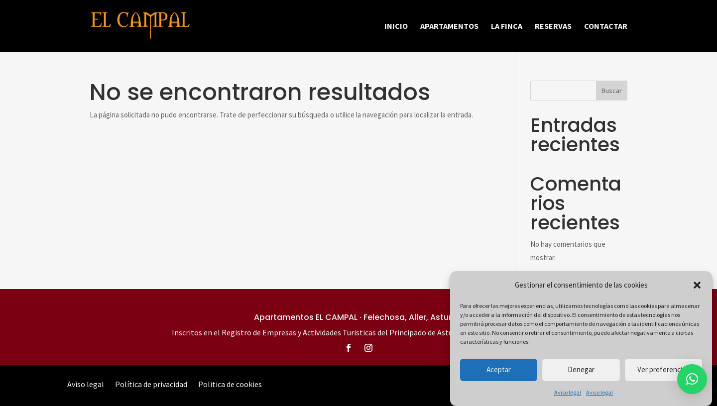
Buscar (611, 90)
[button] (697, 286)
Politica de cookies (230, 385)
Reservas (553, 26)
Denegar (581, 370)
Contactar (605, 26)
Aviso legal (567, 393)
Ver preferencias (663, 370)
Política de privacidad (151, 385)
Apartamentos (449, 26)
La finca (506, 26)
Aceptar (498, 370)
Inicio (396, 26)
